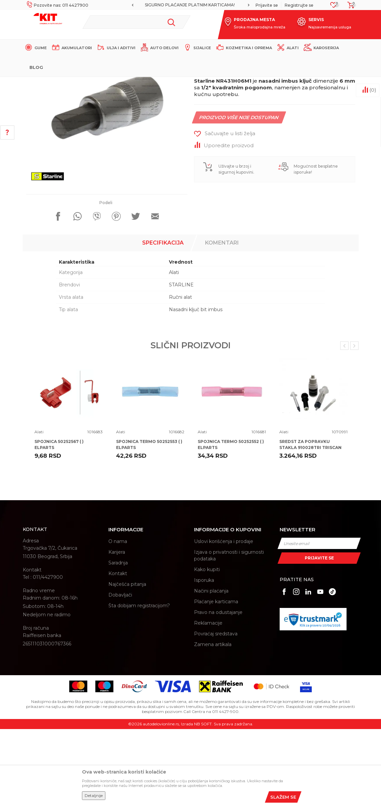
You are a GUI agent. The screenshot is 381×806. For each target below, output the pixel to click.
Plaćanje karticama (216, 679)
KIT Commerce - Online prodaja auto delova (65, 82)
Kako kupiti (207, 646)
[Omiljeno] (333, 6)
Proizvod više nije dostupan (239, 194)
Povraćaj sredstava (215, 711)
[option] (156, 5)
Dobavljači (120, 672)
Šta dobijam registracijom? (139, 683)
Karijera (116, 629)
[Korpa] (349, 7)
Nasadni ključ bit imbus (195, 386)
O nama (117, 618)
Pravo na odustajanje (218, 689)
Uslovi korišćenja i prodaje (223, 618)
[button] (137, 22)
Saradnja (118, 640)
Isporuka (204, 657)
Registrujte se (299, 5)
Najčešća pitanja (127, 661)
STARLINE (181, 362)
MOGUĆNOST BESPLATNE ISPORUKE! (156, 4)
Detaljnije (94, 795)
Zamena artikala (212, 721)
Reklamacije (208, 700)
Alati (139, 82)
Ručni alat (180, 374)
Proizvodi (121, 82)
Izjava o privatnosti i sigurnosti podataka (229, 632)
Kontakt (117, 650)
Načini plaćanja (211, 668)
